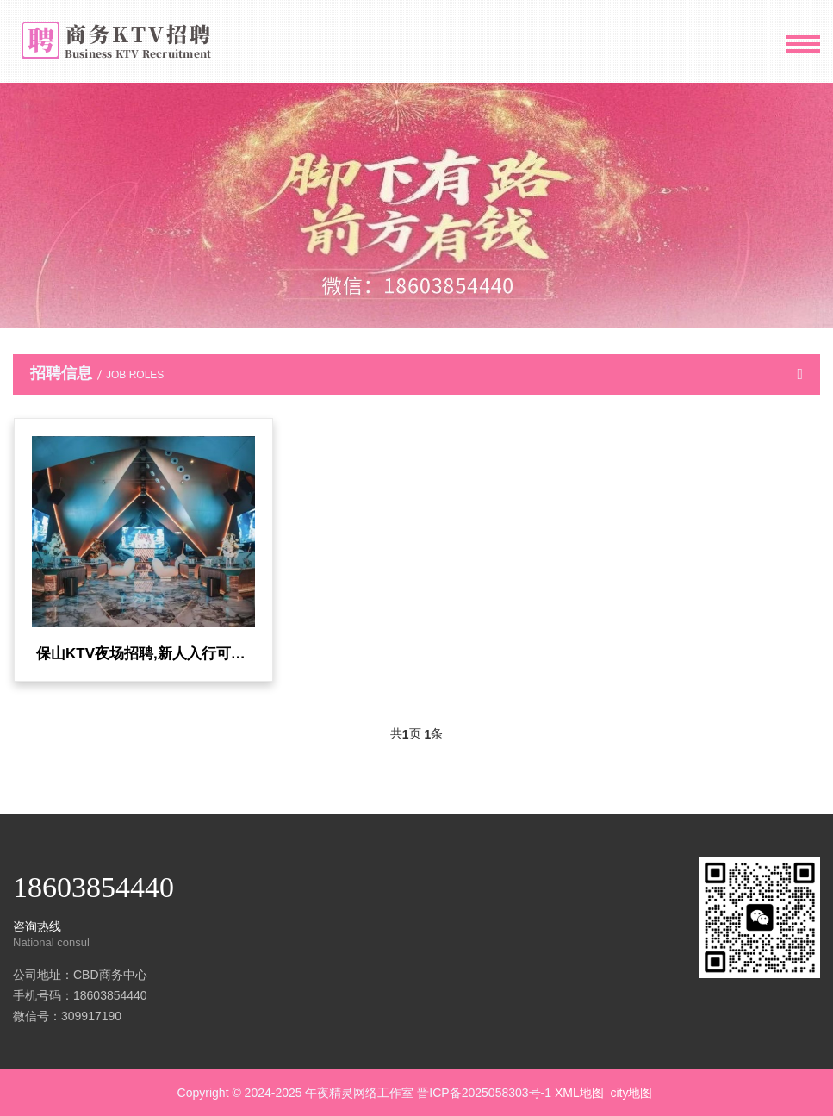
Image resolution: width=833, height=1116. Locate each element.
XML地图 (579, 1093)
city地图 (631, 1093)
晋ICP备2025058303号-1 (484, 1093)
